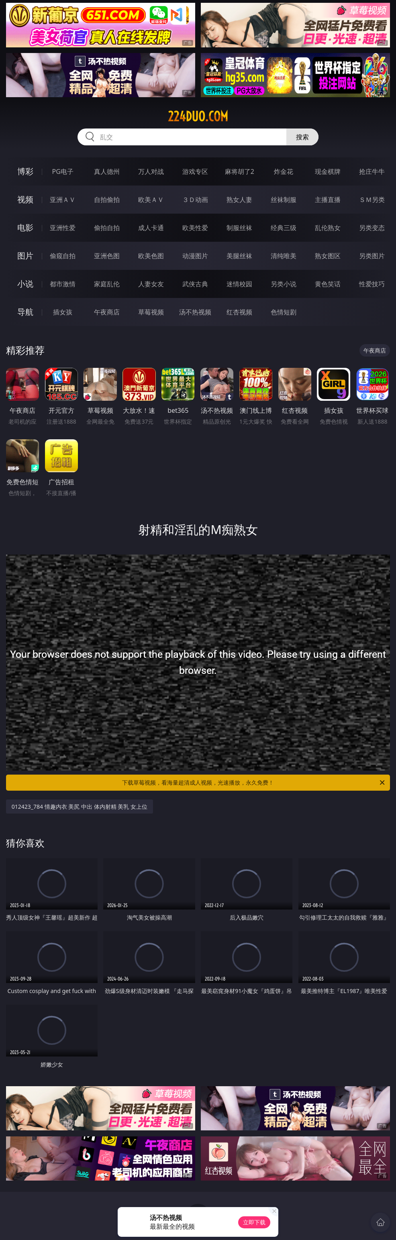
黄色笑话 (328, 283)
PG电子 (62, 171)
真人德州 (107, 171)
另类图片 (372, 255)
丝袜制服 (283, 199)
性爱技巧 (372, 283)
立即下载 (254, 1222)
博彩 (25, 171)
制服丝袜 (239, 227)
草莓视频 (151, 312)
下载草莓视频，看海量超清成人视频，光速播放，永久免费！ (254, 782)
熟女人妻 (239, 199)
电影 (25, 227)
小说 (25, 283)
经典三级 (283, 227)
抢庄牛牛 (372, 171)
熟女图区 (328, 255)
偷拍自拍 (107, 227)
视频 (25, 199)
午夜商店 (107, 312)
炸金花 (283, 171)
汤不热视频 (195, 312)
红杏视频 (239, 312)
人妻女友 (151, 283)
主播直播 (328, 199)
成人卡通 (151, 227)
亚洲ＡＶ (63, 199)
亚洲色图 (107, 255)
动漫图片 (195, 255)
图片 (25, 255)
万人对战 (151, 171)
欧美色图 (151, 255)
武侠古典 (195, 283)
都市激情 (63, 283)
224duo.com (198, 116)
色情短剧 (283, 312)
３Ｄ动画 (195, 199)
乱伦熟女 (328, 227)
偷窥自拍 (63, 255)
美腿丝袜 (239, 255)
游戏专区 (195, 171)
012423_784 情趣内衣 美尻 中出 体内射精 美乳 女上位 (79, 806)
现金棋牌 (328, 171)
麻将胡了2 (239, 171)
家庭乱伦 (107, 283)
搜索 (302, 137)
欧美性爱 (195, 227)
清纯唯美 (283, 255)
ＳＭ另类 (372, 199)
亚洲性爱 (63, 227)
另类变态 (372, 227)
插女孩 (62, 312)
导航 (25, 311)
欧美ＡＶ (151, 199)
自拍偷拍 (107, 199)
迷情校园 (239, 283)
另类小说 (283, 283)
